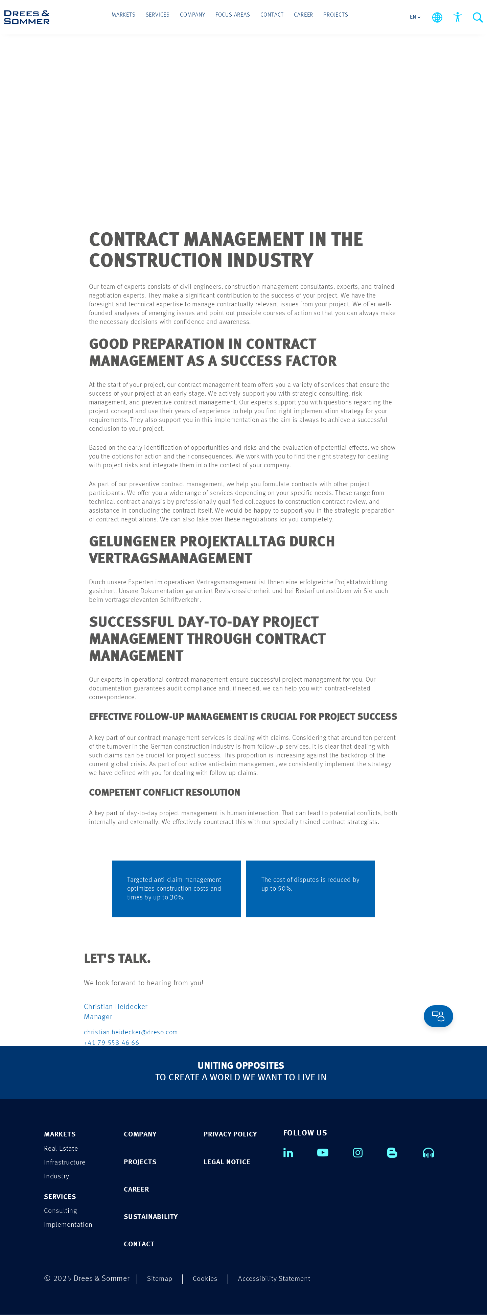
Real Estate (62, 1149)
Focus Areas (232, 17)
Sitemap (161, 1280)
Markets (132, 17)
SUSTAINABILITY (154, 1218)
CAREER (138, 1190)
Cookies (208, 1280)
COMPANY (142, 1134)
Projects (327, 17)
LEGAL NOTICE (229, 1162)
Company (195, 17)
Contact (269, 17)
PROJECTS (142, 1162)
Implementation (70, 1226)
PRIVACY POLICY (233, 1134)
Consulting (62, 1212)
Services (163, 17)
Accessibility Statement (281, 1280)
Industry (57, 1177)
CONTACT (141, 1245)
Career (298, 17)
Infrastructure (67, 1163)
